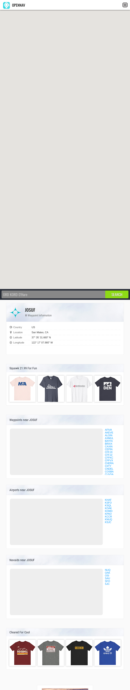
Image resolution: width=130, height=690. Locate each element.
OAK (107, 572)
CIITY (108, 466)
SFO (107, 581)
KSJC (108, 522)
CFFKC (109, 457)
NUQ (107, 570)
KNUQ (108, 519)
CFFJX (109, 452)
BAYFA (109, 441)
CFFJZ (109, 455)
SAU (107, 578)
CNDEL (109, 469)
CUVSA (109, 474)
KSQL (108, 505)
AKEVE (109, 432)
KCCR (108, 516)
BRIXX (108, 443)
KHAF (108, 500)
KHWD (109, 511)
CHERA (109, 463)
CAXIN (109, 446)
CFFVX (109, 460)
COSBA (109, 471)
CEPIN (109, 449)
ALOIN (108, 435)
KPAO (108, 514)
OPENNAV (14, 5)
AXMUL (109, 438)
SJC (107, 584)
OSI (107, 575)
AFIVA (108, 430)
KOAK (108, 508)
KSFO (108, 502)
